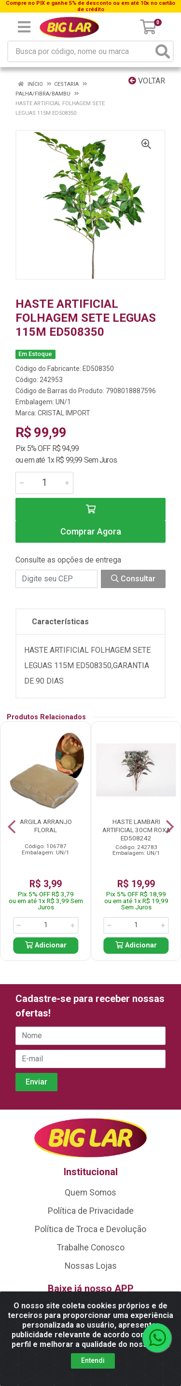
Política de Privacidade (91, 1211)
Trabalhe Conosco (91, 1247)
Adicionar (46, 945)
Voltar (146, 80)
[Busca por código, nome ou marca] (80, 51)
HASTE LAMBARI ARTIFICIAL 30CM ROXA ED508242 (136, 830)
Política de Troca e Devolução (90, 1229)
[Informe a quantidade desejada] (44, 483)
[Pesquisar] (163, 51)
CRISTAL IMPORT (64, 413)
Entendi (93, 1360)
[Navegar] (11, 827)
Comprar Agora (90, 531)
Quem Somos (90, 1192)
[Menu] (24, 27)
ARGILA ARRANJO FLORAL (46, 826)
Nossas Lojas (91, 1266)
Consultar (133, 578)
